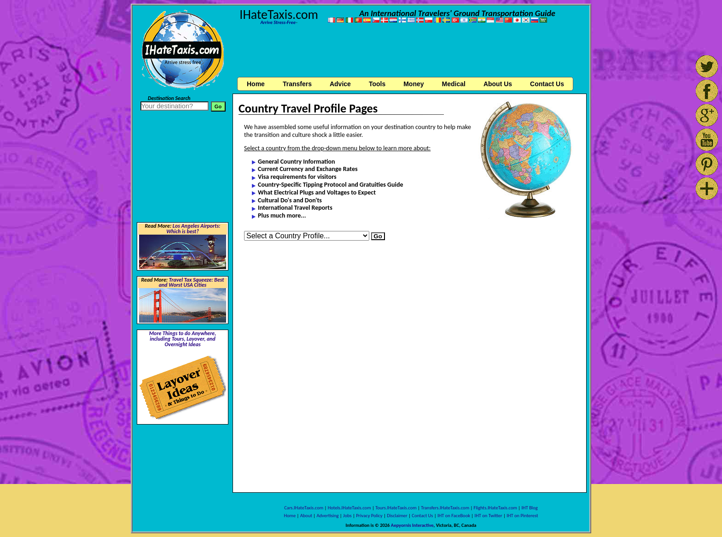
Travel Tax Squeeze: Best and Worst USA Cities (191, 283)
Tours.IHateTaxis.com (395, 508)
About (306, 516)
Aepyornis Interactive (412, 525)
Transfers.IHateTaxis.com (445, 508)
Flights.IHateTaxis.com (495, 508)
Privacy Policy (369, 516)
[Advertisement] (409, 52)
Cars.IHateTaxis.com (303, 508)
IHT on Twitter (488, 516)
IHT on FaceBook (453, 516)
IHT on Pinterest (522, 516)
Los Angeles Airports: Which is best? (193, 229)
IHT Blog (529, 508)
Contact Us (422, 516)
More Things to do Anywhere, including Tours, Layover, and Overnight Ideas (182, 339)
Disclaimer (397, 516)
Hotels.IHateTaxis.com (349, 508)
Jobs (347, 516)
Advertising (328, 516)
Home (256, 84)
